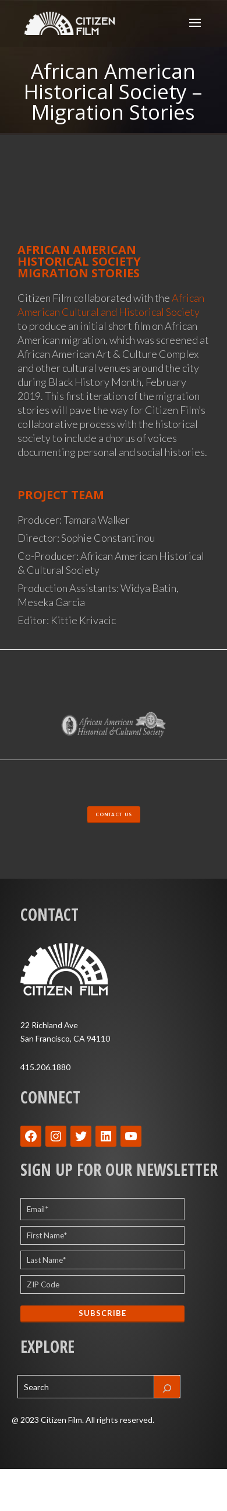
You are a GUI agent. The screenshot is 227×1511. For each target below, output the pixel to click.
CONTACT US (113, 814)
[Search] (167, 1386)
